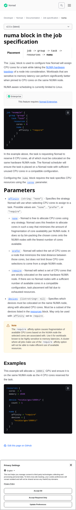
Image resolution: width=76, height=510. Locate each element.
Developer (8, 18)
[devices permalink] (13, 298)
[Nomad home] (10, 5)
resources (35, 311)
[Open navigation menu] (69, 5)
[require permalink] (16, 270)
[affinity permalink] (14, 198)
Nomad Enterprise (48, 101)
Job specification (50, 18)
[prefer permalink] (16, 250)
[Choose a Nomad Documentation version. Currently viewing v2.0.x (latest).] (38, 27)
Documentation (33, 18)
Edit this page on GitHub (18, 445)
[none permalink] (14, 218)
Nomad (19, 18)
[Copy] (68, 112)
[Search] (62, 5)
